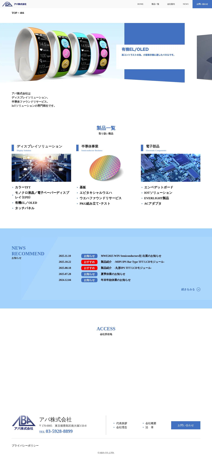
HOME (140, 4)
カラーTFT (23, 187)
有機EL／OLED (26, 202)
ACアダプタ (153, 203)
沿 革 (149, 427)
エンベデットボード (158, 187)
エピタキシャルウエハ (96, 192)
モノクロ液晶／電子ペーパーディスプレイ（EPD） (42, 195)
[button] (165, 87)
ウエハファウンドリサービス (101, 198)
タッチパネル (24, 208)
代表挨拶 (121, 423)
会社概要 (150, 423)
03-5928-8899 (56, 431)
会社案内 (171, 4)
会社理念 (121, 427)
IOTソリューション (158, 192)
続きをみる (190, 289)
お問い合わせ (202, 4)
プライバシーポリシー (25, 445)
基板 (83, 187)
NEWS (185, 4)
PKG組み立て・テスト (95, 203)
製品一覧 (155, 4)
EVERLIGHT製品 (156, 198)
